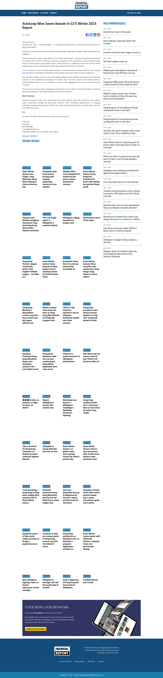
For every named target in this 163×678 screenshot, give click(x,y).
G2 (55, 44)
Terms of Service (65, 661)
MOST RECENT (33, 12)
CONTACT (53, 12)
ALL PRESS (44, 12)
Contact (101, 661)
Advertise (91, 661)
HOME (24, 12)
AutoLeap (25, 70)
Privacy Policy (79, 661)
